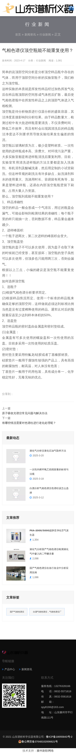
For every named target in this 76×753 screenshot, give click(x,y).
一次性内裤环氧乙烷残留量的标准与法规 (49, 471)
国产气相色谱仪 (17, 612)
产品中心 (9, 669)
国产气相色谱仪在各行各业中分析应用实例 (49, 570)
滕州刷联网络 (45, 750)
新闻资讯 (30, 34)
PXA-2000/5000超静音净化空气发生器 (49, 532)
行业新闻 (45, 34)
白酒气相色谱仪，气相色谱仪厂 (47, 612)
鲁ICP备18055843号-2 (59, 736)
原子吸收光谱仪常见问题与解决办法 (24, 413)
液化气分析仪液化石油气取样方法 (48, 450)
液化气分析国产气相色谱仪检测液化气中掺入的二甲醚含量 (49, 551)
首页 (18, 34)
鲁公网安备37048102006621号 (39, 741)
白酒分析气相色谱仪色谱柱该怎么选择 (49, 490)
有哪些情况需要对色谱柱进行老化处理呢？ (29, 422)
